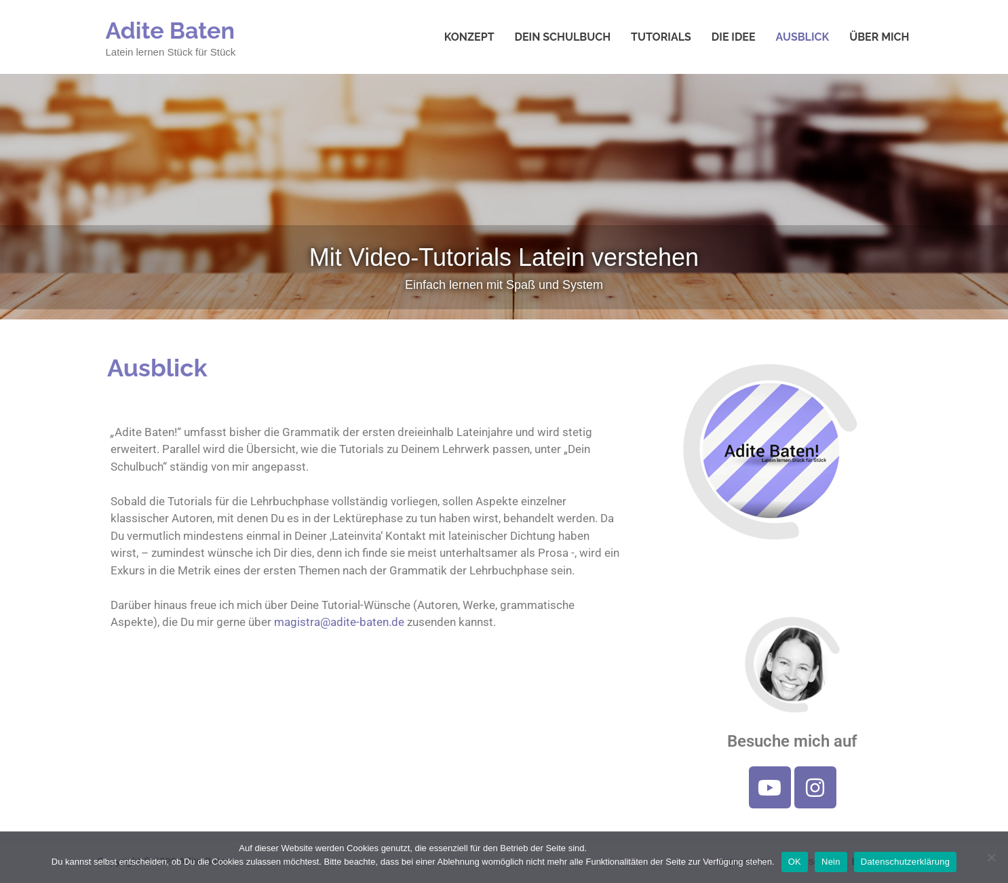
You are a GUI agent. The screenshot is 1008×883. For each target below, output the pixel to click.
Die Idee (734, 37)
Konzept (469, 37)
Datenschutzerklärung (905, 862)
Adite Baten (170, 30)
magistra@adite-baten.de (339, 622)
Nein (830, 862)
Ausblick (803, 37)
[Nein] (991, 857)
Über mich (879, 37)
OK (794, 862)
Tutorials (661, 37)
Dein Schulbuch (563, 37)
